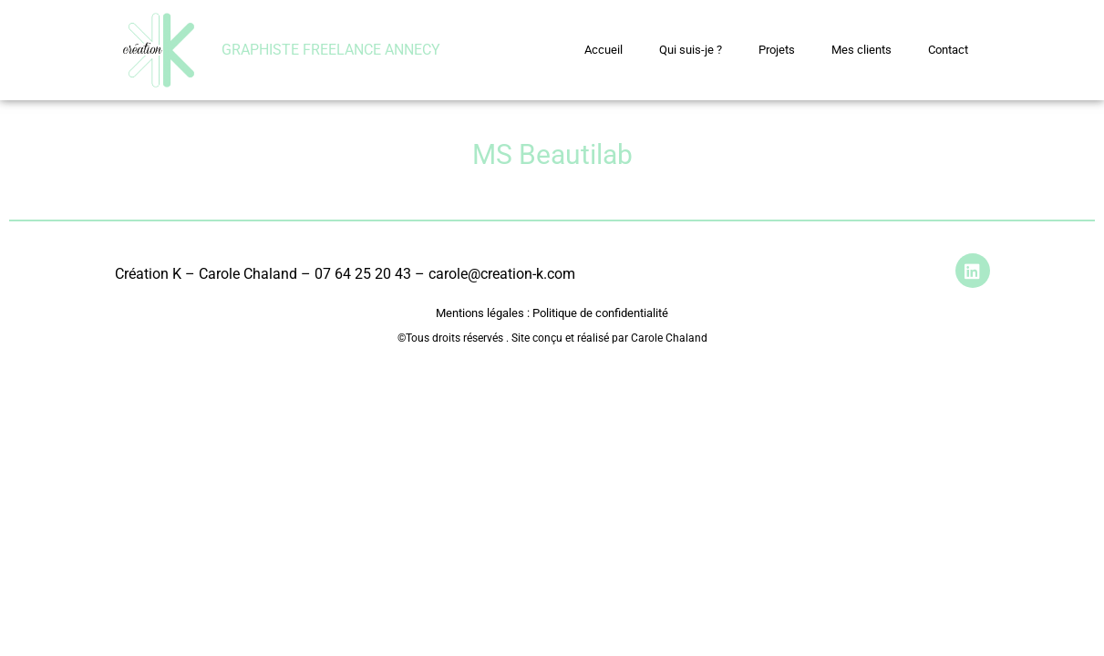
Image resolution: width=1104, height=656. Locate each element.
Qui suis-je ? (690, 49)
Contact (948, 49)
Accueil (603, 49)
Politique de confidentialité (599, 313)
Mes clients (861, 49)
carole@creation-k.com (501, 273)
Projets (776, 49)
